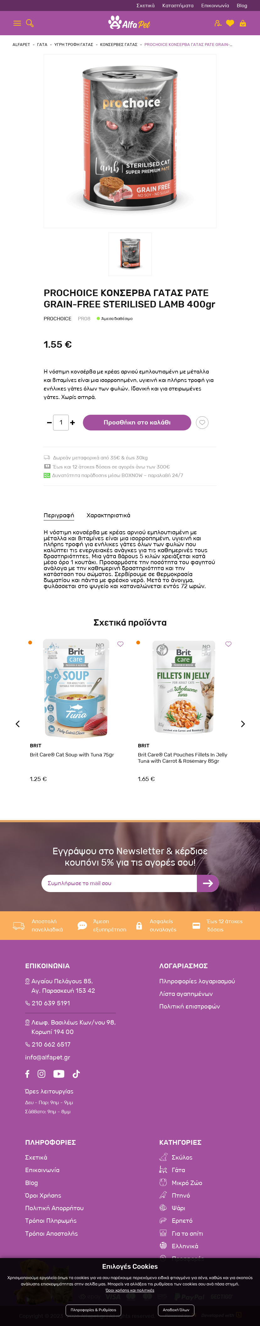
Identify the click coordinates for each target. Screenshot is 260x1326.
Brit (35, 745)
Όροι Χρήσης (43, 1196)
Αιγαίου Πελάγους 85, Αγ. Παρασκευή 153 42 (63, 986)
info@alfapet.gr (47, 1057)
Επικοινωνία (215, 5)
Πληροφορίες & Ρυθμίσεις (94, 1311)
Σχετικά (145, 5)
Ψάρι (178, 1208)
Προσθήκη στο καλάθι (137, 423)
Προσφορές (188, 1259)
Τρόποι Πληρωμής (51, 1221)
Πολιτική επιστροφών (189, 1007)
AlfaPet (21, 44)
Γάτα (178, 1170)
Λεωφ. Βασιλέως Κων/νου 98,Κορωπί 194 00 (73, 1027)
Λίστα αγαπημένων (186, 994)
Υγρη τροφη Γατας (73, 44)
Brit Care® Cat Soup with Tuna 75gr (72, 754)
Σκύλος (182, 1158)
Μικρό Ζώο (187, 1183)
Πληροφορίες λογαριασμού (197, 981)
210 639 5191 (51, 1003)
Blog (242, 5)
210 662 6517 (51, 1045)
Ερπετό (182, 1221)
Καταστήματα (177, 5)
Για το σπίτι (187, 1233)
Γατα (42, 44)
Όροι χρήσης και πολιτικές (129, 1291)
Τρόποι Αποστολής (51, 1233)
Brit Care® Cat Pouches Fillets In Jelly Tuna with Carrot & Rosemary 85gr (182, 757)
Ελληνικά (185, 1246)
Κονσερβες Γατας (119, 44)
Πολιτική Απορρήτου (54, 1208)
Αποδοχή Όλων (175, 1311)
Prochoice (58, 318)
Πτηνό (181, 1196)
